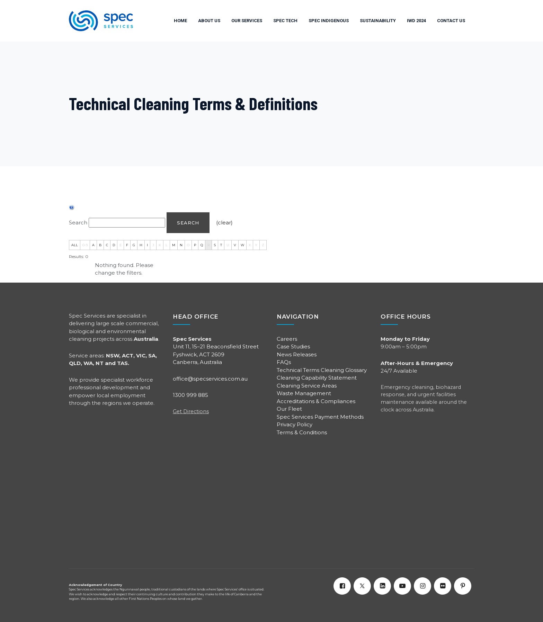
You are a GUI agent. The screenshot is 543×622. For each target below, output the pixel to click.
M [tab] (173, 245)
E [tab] (120, 245)
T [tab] (221, 245)
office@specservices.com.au (210, 378)
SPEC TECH (285, 20)
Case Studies (293, 346)
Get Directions (191, 411)
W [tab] (242, 245)
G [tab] (134, 245)
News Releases (297, 354)
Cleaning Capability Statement (317, 377)
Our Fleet (289, 409)
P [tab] (195, 245)
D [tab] (114, 245)
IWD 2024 (416, 20)
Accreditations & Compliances (316, 401)
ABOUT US (209, 20)
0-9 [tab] (85, 245)
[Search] (127, 223)
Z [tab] (263, 245)
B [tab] (100, 245)
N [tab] (181, 245)
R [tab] (208, 245)
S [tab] (215, 245)
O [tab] (188, 245)
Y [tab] (256, 245)
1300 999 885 (190, 395)
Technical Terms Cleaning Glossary (322, 370)
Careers (287, 339)
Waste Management (304, 393)
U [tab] (227, 245)
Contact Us (451, 20)
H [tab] (141, 245)
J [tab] (153, 245)
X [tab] (250, 245)
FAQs (284, 362)
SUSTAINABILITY (378, 20)
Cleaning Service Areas (307, 385)
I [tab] (147, 245)
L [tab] (167, 245)
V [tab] (235, 245)
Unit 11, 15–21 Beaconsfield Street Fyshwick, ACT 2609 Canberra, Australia (216, 354)
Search (188, 222)
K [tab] (160, 245)
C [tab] (107, 245)
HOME (180, 20)
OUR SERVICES (246, 20)
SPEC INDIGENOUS (329, 20)
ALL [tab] (74, 245)
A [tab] (93, 245)
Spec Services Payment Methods (320, 417)
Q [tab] (202, 245)
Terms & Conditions (302, 432)
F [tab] (127, 245)
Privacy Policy (294, 424)
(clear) (224, 222)
